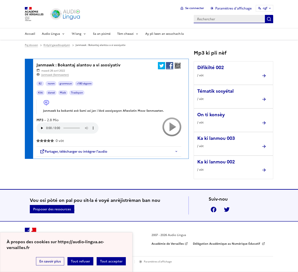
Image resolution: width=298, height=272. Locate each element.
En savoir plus (50, 261)
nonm (51, 83)
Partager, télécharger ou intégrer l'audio (73, 151)
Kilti (40, 93)
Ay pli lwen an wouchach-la (164, 34)
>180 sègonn (84, 83)
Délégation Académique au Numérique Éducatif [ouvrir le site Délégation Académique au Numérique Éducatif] (227, 244)
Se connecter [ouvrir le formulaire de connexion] (194, 8)
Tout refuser (80, 261)
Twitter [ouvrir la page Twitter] (227, 209)
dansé (51, 93)
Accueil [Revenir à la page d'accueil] (30, 34)
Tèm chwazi (125, 34)
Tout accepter (111, 261)
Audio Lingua (51, 34)
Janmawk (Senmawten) (55, 75)
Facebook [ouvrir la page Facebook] (214, 209)
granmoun (66, 83)
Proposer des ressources (52, 209)
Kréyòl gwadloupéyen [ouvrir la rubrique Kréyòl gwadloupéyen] (56, 45)
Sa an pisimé (102, 34)
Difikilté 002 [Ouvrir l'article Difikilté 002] (210, 67)
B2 (40, 83)
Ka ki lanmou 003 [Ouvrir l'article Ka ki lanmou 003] (216, 138)
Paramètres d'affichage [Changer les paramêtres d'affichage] (233, 8)
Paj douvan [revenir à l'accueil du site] (31, 45)
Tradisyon (77, 93)
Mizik (63, 93)
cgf (265, 8)
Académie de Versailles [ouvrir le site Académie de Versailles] (167, 244)
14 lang (76, 34)
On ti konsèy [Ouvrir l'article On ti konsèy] (211, 114)
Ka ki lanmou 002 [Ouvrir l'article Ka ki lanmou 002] (216, 161)
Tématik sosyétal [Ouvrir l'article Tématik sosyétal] (215, 91)
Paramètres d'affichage (158, 262)
